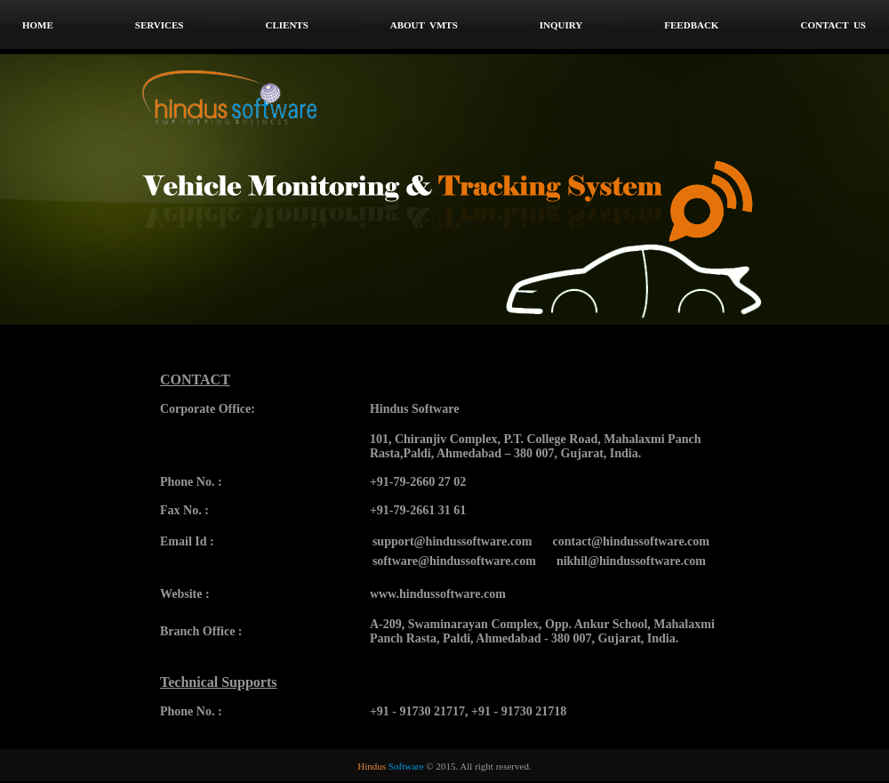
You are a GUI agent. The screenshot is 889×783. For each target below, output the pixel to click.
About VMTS (424, 25)
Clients (286, 25)
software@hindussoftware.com (454, 561)
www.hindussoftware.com (438, 594)
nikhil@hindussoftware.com (631, 561)
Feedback (691, 25)
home (37, 25)
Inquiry (561, 25)
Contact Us (833, 25)
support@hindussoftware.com (452, 541)
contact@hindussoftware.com (631, 541)
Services (159, 25)
